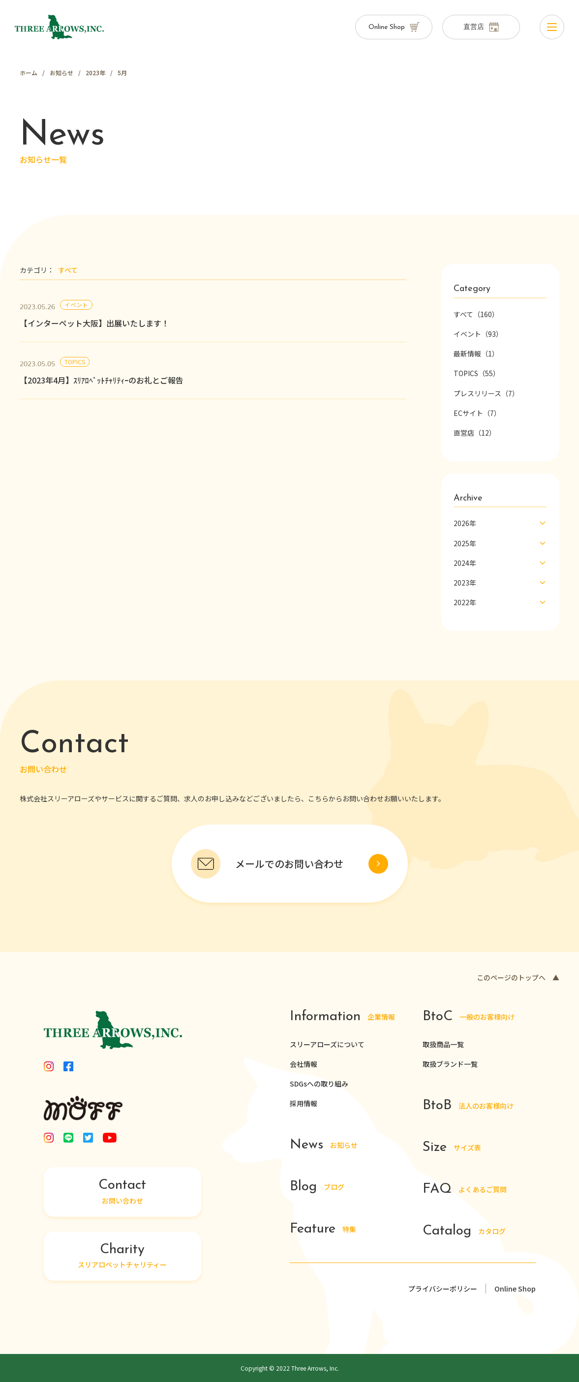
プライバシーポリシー (442, 1289)
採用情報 (303, 1103)
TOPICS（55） (477, 373)
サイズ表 (452, 1148)
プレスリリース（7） (486, 393)
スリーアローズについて (327, 1044)
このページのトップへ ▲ (518, 978)
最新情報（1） (476, 353)
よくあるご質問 (465, 1190)
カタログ (465, 1232)
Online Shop (515, 1289)
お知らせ (324, 1146)
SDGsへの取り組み (319, 1083)
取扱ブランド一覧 (450, 1064)
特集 (323, 1229)
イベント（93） (478, 334)
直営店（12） (475, 433)
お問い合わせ (122, 1192)
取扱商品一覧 (443, 1044)
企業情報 (343, 1017)
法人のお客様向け (468, 1106)
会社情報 (303, 1064)
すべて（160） (476, 314)
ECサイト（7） (477, 413)
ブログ (317, 1187)
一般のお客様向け (469, 1017)
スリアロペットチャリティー (122, 1256)
